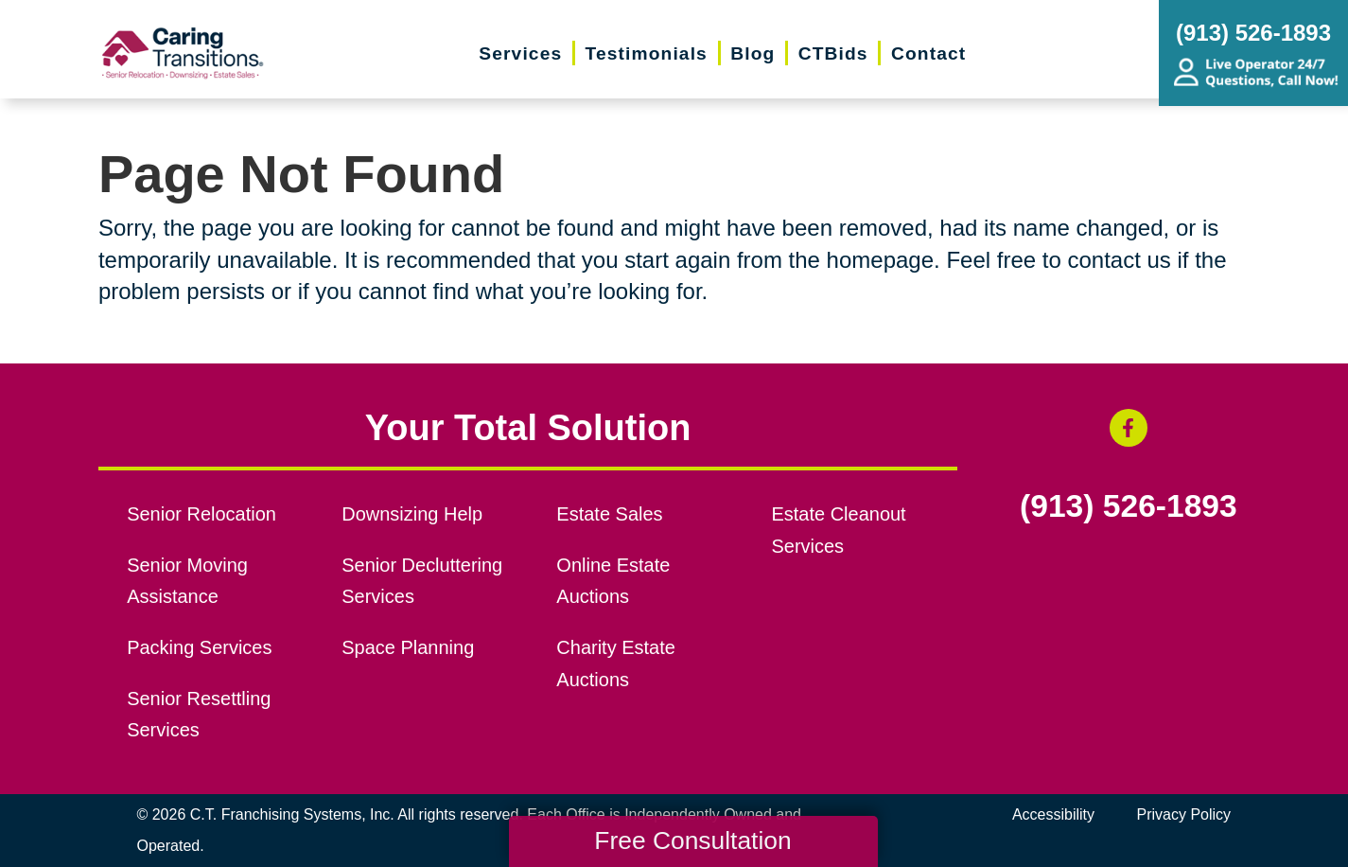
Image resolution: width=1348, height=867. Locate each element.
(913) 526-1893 (1128, 506)
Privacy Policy (1184, 814)
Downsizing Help (411, 514)
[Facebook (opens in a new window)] (1128, 428)
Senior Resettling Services (199, 714)
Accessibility (1053, 814)
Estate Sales (609, 514)
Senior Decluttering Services (421, 581)
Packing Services (199, 647)
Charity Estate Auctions (615, 663)
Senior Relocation (201, 514)
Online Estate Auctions (613, 581)
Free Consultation (692, 840)
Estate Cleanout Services (838, 530)
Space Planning (407, 647)
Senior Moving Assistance (187, 581)
